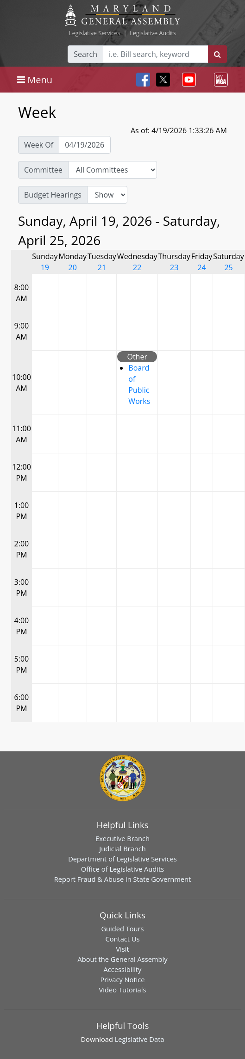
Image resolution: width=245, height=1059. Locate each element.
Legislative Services (94, 33)
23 (174, 267)
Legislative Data (139, 1039)
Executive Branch (122, 838)
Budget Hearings (53, 195)
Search (85, 54)
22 (137, 267)
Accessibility (123, 969)
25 (228, 267)
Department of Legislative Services (122, 858)
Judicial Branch (122, 848)
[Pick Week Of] (85, 145)
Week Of (38, 145)
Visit (122, 949)
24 (201, 267)
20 (73, 267)
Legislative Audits (153, 33)
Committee (43, 170)
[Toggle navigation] (34, 79)
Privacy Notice (122, 979)
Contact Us (122, 938)
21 (102, 267)
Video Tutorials (122, 989)
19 (45, 267)
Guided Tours (122, 928)
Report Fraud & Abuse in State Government (122, 879)
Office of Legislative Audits (122, 868)
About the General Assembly (122, 959)
